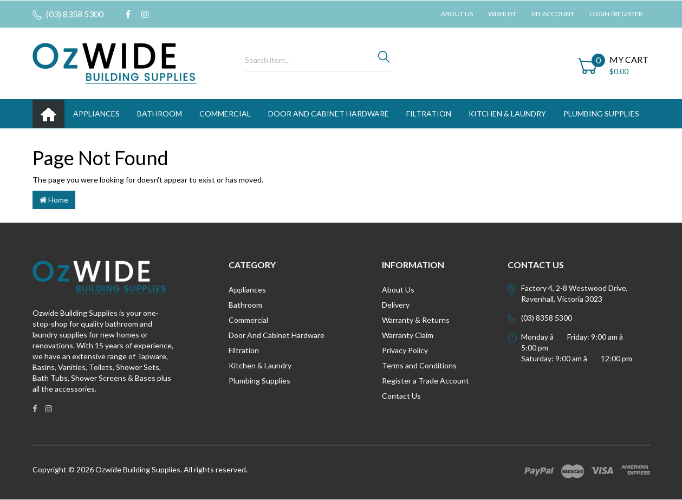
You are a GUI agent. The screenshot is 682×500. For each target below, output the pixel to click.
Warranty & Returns (416, 319)
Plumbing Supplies (259, 380)
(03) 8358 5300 (68, 14)
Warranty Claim (407, 335)
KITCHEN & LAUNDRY (507, 113)
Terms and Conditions (419, 365)
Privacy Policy (405, 350)
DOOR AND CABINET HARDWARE (328, 113)
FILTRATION (428, 113)
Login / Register (615, 14)
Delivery (396, 304)
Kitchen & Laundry (260, 365)
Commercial (225, 113)
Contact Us (401, 395)
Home (54, 199)
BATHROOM (159, 113)
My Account (552, 14)
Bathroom (245, 304)
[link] (128, 14)
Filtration (244, 350)
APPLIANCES (96, 113)
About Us (457, 14)
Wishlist (502, 14)
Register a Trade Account (425, 380)
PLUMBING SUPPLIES (601, 113)
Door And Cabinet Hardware (276, 335)
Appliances (247, 289)
